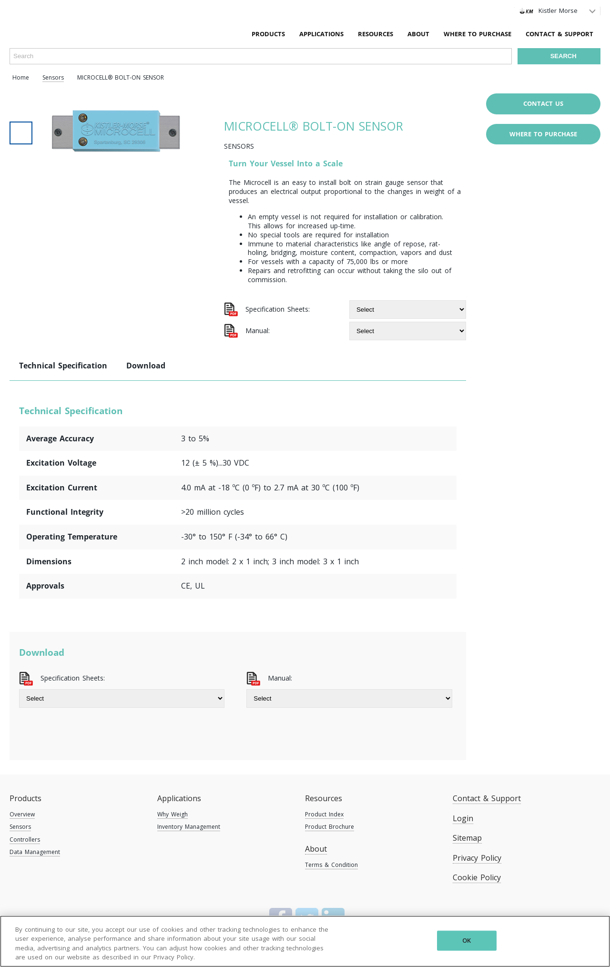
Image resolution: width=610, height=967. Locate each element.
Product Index (324, 814)
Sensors (20, 827)
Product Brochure (329, 827)
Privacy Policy (477, 858)
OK (466, 940)
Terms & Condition (331, 865)
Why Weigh (172, 814)
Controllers (25, 839)
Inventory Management (188, 827)
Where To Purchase (477, 34)
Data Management (35, 852)
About (418, 34)
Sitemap (467, 838)
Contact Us (543, 103)
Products (25, 798)
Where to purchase (543, 134)
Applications (179, 798)
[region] (305, 941)
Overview (22, 814)
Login (463, 818)
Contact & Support (559, 34)
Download (145, 365)
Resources (323, 798)
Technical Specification (63, 365)
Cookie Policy (477, 877)
